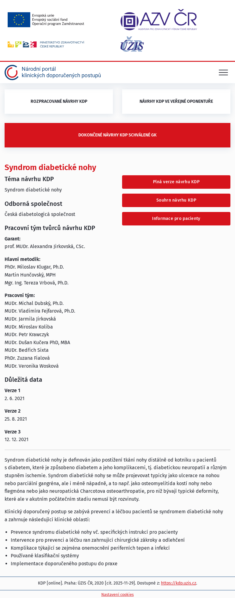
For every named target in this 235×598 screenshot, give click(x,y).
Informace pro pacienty (176, 218)
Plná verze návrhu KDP (176, 181)
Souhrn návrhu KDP (176, 200)
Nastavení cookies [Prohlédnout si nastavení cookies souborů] (117, 594)
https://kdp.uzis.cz (178, 583)
